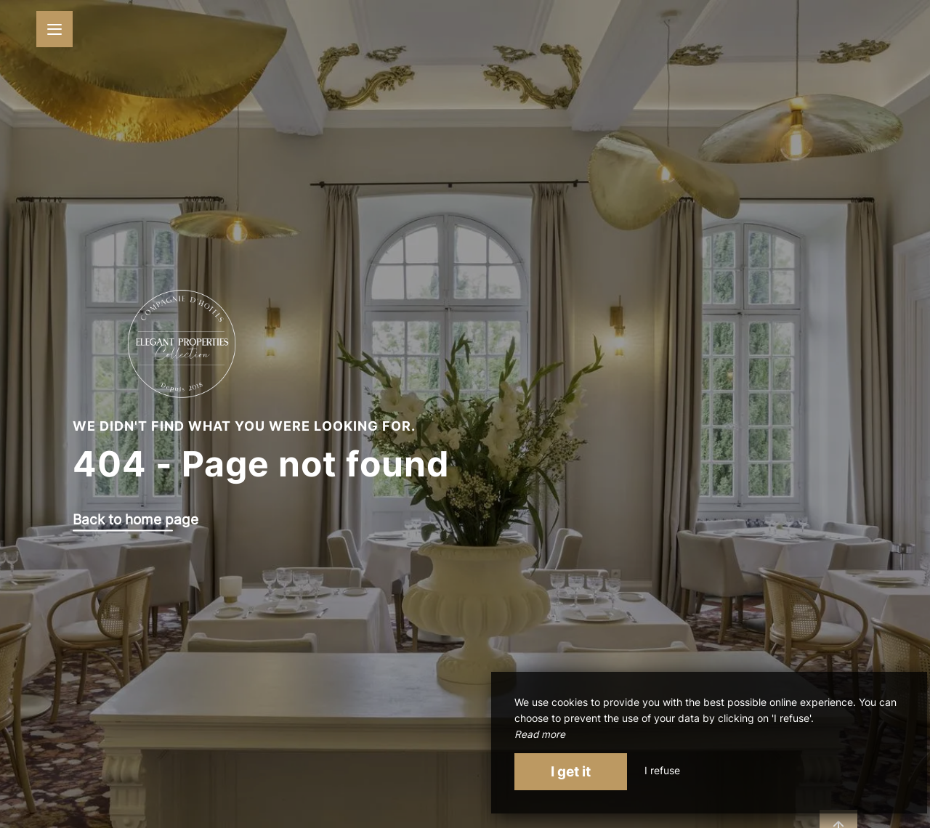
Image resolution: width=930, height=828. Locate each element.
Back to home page (135, 520)
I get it (571, 771)
